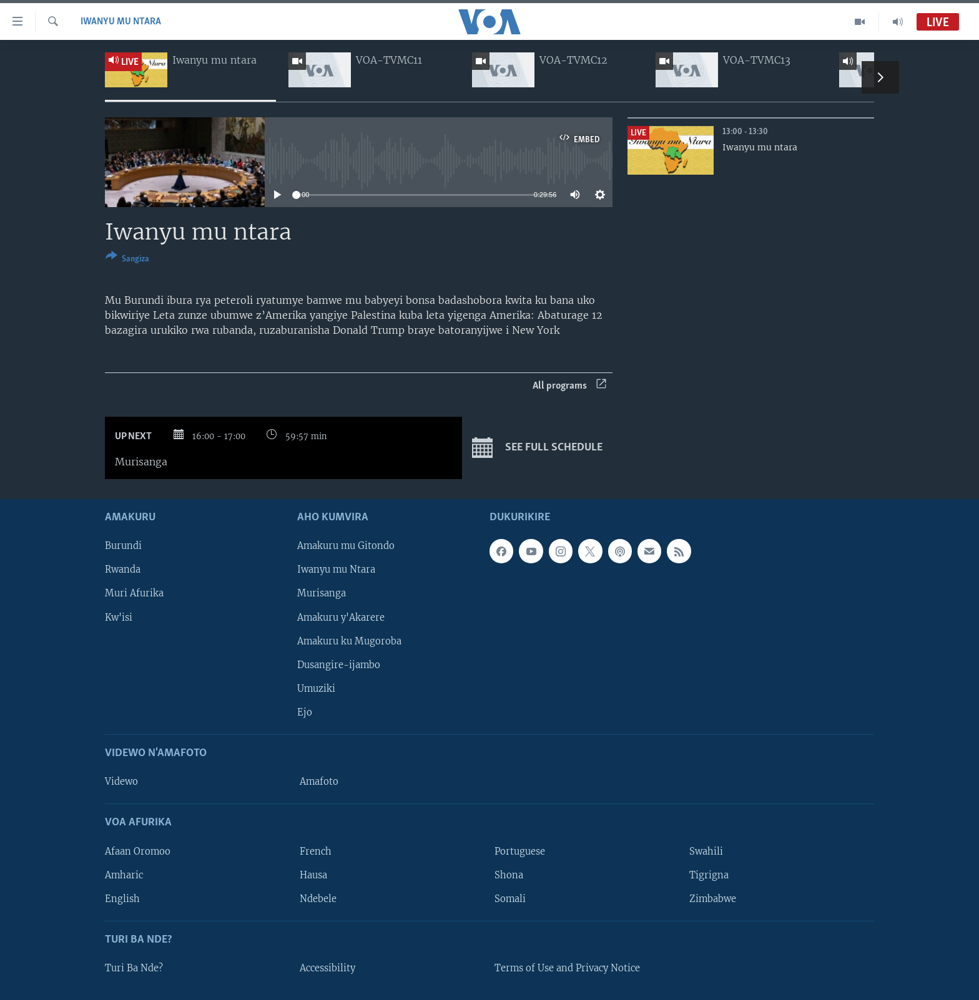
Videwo (121, 781)
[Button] (127, 260)
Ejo (304, 712)
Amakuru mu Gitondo (346, 546)
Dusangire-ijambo (338, 665)
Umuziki (316, 688)
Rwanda (122, 570)
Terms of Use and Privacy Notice (567, 968)
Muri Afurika (134, 594)
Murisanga (321, 594)
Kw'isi (118, 617)
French (316, 851)
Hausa (313, 875)
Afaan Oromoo (137, 851)
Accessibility (327, 968)
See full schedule (537, 448)
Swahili (706, 851)
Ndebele (318, 899)
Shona (508, 875)
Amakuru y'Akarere (341, 617)
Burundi (123, 546)
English (122, 899)
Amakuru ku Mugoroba (349, 641)
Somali (510, 899)
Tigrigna (709, 875)
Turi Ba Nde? (134, 968)
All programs (569, 386)
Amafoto (319, 781)
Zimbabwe (712, 899)
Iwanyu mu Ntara (121, 22)
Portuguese (519, 851)
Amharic (124, 875)
